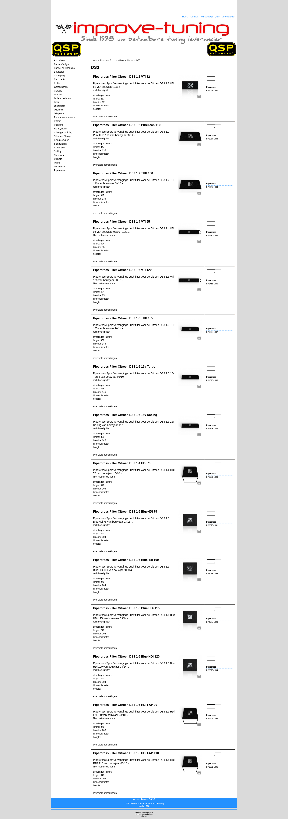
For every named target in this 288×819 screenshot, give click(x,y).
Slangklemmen (61, 140)
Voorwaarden (228, 16)
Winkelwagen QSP (210, 16)
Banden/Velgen (61, 64)
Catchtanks (59, 79)
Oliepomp (59, 113)
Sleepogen (59, 147)
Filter (56, 102)
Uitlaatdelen (60, 166)
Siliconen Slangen (63, 136)
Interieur (58, 94)
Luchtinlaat (59, 106)
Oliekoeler (59, 109)
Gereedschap (61, 87)
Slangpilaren (60, 144)
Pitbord (57, 121)
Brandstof (59, 71)
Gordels (58, 90)
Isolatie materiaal (62, 98)
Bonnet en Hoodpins (64, 68)
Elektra (57, 83)
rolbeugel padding (63, 132)
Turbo (57, 162)
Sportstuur (59, 155)
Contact (194, 16)
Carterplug (59, 75)
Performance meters (64, 117)
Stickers (58, 159)
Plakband (59, 125)
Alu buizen (59, 60)
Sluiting (57, 151)
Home (185, 16)
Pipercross (59, 170)
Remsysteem (60, 128)
